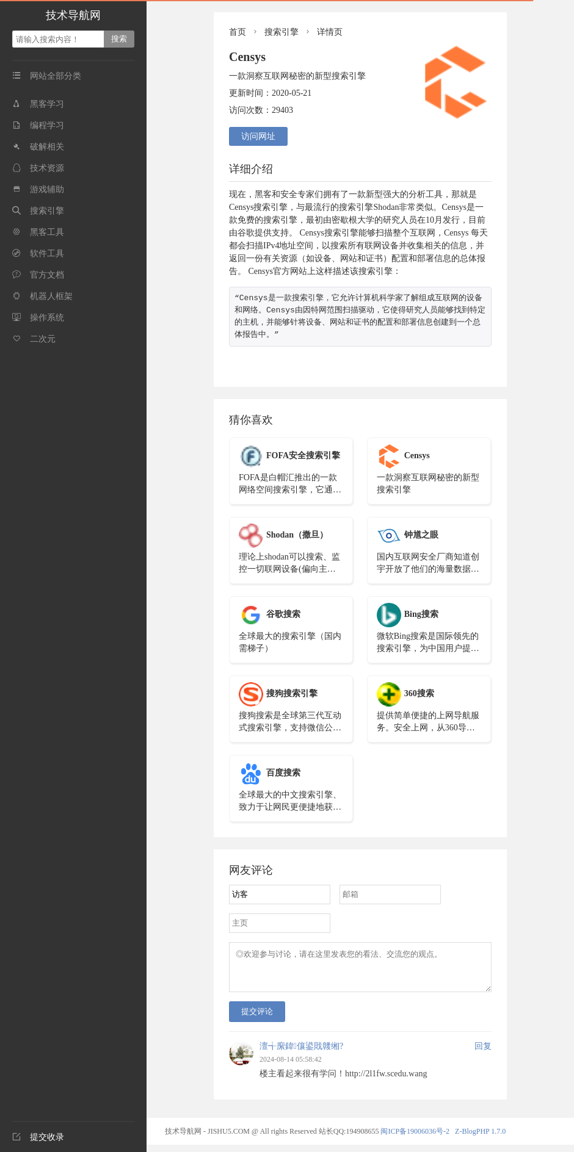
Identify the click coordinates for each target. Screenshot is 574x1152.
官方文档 (38, 274)
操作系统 (38, 317)
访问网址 (258, 136)
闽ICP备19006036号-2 (414, 1138)
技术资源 (38, 168)
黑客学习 (38, 104)
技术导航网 (73, 15)
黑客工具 (38, 232)
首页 (237, 32)
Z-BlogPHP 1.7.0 (480, 1138)
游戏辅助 (38, 189)
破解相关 (38, 146)
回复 (483, 1053)
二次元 (34, 339)
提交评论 (257, 1018)
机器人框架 (42, 296)
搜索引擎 (38, 210)
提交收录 (38, 1137)
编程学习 (38, 125)
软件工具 (38, 253)
